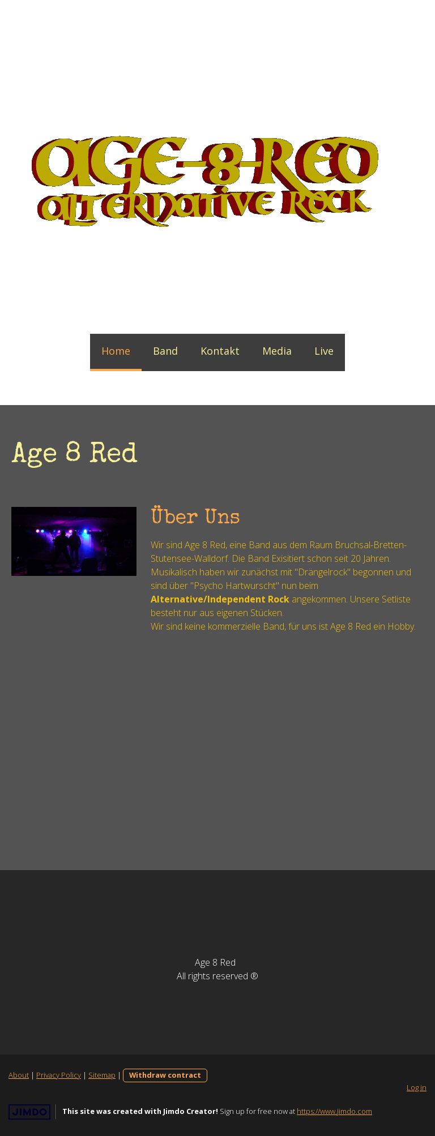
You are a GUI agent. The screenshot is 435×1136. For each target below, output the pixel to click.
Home (115, 351)
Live (324, 351)
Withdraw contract (165, 1075)
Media (277, 351)
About (18, 1075)
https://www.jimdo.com (334, 1111)
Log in (417, 1087)
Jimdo (29, 1112)
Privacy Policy (58, 1075)
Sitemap (102, 1075)
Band (165, 351)
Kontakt (220, 351)
